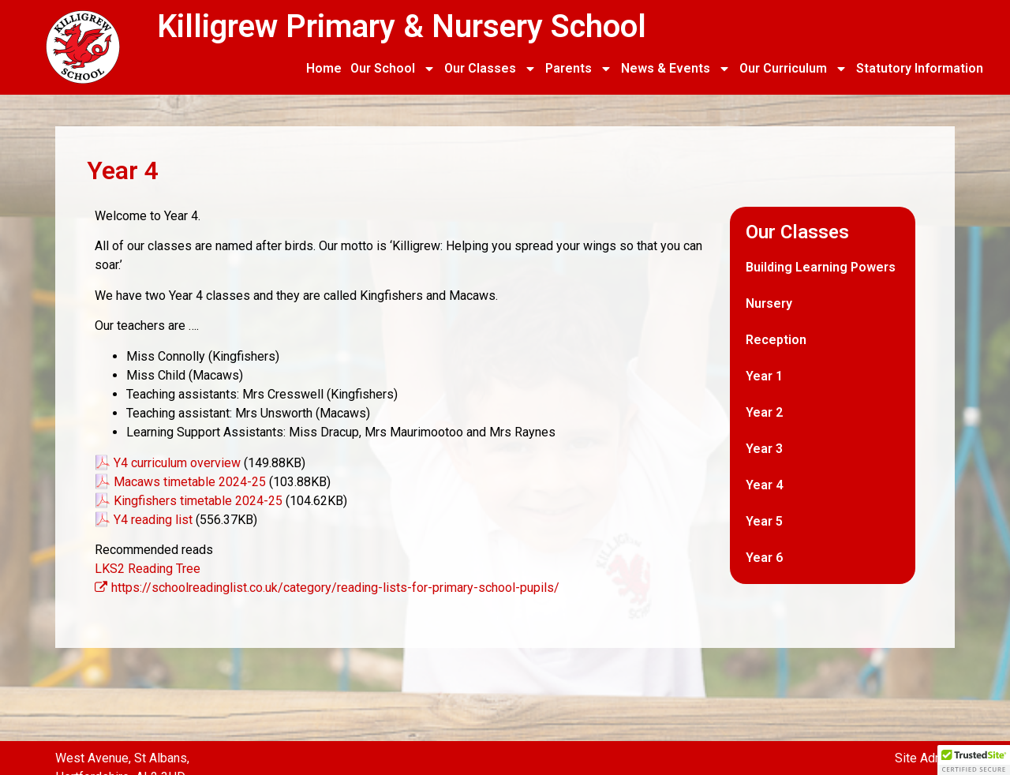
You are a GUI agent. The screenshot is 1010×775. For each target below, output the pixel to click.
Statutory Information (919, 68)
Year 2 (764, 412)
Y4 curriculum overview (177, 462)
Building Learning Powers (821, 267)
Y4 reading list (153, 519)
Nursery (769, 303)
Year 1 (764, 376)
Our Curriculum (793, 68)
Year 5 (764, 521)
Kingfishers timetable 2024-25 (198, 500)
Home (324, 68)
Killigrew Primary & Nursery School (401, 26)
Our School (393, 68)
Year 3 (764, 448)
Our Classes (490, 68)
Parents (578, 68)
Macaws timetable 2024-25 (190, 481)
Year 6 (764, 557)
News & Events (676, 68)
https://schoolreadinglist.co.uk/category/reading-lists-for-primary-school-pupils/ (327, 587)
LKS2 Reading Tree (147, 568)
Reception (776, 339)
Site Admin (925, 758)
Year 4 (764, 484)
